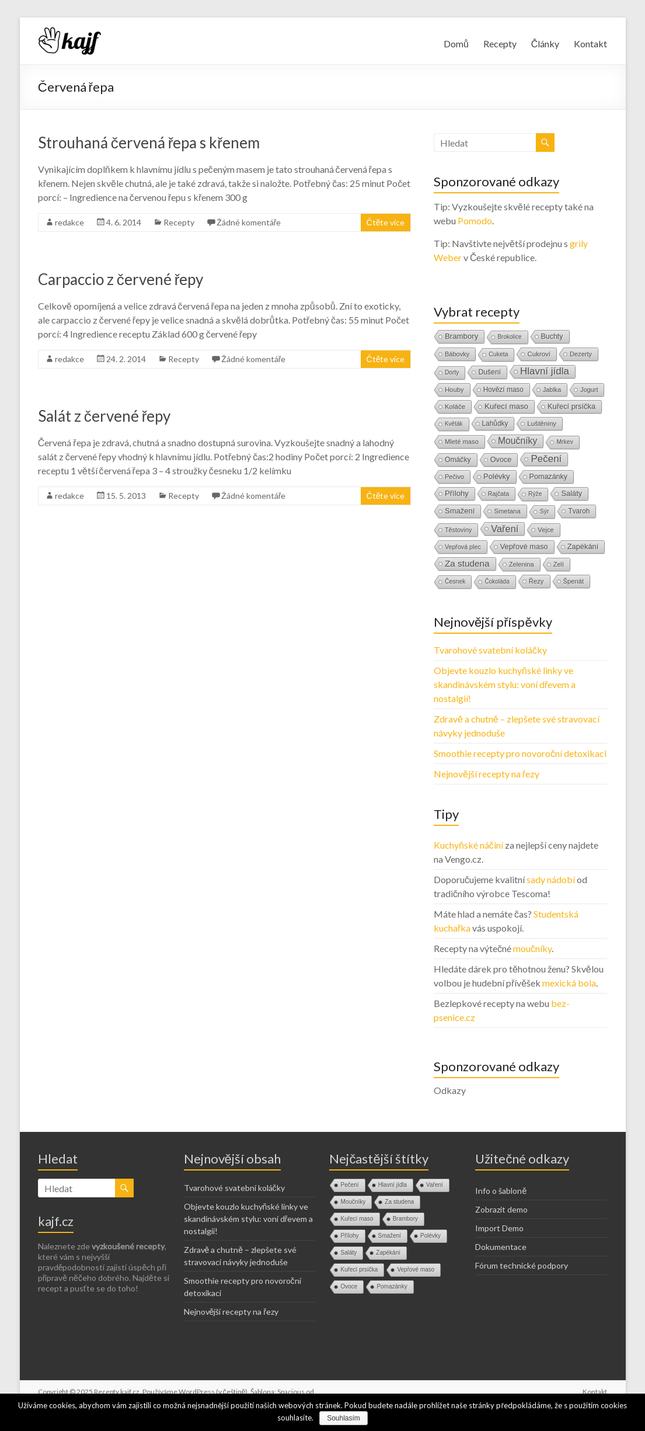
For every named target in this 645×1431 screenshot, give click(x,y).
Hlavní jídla (392, 1185)
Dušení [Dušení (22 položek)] (489, 372)
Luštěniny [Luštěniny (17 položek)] (541, 423)
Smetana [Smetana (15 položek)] (507, 511)
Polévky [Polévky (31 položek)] (496, 476)
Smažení (389, 1235)
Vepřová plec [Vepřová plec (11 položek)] (463, 546)
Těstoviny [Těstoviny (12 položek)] (458, 529)
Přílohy (349, 1235)
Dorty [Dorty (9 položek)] (452, 372)
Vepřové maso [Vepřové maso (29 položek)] (524, 546)
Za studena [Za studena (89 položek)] (467, 563)
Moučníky (352, 1202)
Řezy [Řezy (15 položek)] (536, 581)
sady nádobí (551, 879)
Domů (456, 43)
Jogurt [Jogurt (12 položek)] (589, 389)
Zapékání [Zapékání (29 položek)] (583, 546)
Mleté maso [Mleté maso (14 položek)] (462, 441)
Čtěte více (386, 222)
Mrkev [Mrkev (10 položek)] (564, 442)
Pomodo (475, 220)
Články (545, 43)
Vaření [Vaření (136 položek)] (504, 528)
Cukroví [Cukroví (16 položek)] (538, 353)
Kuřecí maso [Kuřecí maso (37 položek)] (506, 406)
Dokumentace (501, 1247)
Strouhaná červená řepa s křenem (149, 142)
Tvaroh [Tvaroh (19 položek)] (579, 511)
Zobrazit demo (501, 1209)
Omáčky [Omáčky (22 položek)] (458, 460)
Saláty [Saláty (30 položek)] (571, 493)
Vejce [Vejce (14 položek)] (545, 529)
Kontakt (590, 43)
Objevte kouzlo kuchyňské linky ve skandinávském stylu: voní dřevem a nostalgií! (505, 684)
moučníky (532, 948)
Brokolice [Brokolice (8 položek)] (509, 337)
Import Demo (499, 1228)
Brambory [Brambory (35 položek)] (461, 336)
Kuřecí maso (356, 1218)
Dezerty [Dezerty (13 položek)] (581, 353)
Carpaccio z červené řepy (121, 279)
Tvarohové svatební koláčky (490, 649)
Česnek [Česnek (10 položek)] (455, 581)
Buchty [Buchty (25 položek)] (552, 336)
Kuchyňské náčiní (468, 844)
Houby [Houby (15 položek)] (454, 389)
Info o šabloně (501, 1191)
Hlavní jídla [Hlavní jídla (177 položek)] (544, 371)
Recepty (500, 43)
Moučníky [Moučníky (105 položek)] (517, 441)
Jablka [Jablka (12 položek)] (552, 389)
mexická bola (569, 982)
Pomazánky (391, 1286)
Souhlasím (343, 1418)
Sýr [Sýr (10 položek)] (544, 511)
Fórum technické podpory (521, 1265)
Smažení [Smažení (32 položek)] (460, 510)
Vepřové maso (415, 1269)
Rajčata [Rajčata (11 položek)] (498, 493)
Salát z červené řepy (104, 416)
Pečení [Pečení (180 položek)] (546, 458)
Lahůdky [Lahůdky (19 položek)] (495, 423)
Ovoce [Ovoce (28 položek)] (501, 459)
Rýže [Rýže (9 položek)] (535, 494)
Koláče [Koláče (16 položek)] (455, 406)
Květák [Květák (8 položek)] (454, 424)
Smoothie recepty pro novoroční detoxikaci (520, 753)
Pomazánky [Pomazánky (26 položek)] (548, 477)
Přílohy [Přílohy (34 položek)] (457, 493)
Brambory (405, 1218)
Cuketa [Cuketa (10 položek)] (498, 354)
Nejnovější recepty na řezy (486, 773)
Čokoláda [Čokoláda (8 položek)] (496, 581)
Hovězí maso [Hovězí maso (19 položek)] (503, 389)
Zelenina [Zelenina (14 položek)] (521, 564)
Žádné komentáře (249, 222)
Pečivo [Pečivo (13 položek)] (454, 476)
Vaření (434, 1185)
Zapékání (388, 1252)
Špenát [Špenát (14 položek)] (573, 581)
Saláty (348, 1252)
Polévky (430, 1235)
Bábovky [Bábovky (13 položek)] (457, 353)
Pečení (349, 1185)
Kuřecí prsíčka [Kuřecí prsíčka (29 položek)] (571, 406)
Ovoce (348, 1286)
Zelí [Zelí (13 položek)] (558, 564)
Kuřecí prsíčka (359, 1269)
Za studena (399, 1202)
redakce (69, 222)
